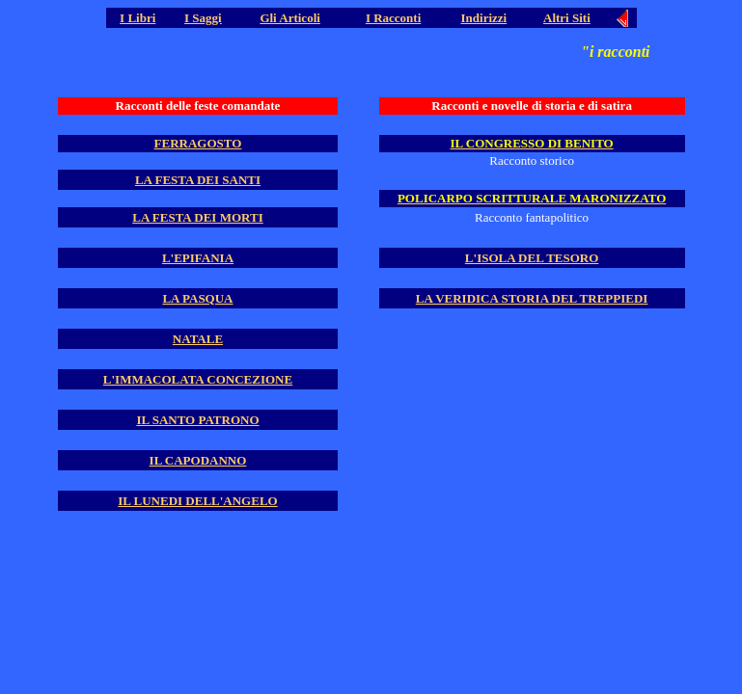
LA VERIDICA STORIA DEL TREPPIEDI (532, 298)
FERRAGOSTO (198, 143)
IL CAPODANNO (198, 460)
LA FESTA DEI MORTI (197, 217)
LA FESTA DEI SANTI (198, 180)
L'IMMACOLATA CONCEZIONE (197, 379)
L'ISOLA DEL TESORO (532, 258)
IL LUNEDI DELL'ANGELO (197, 501)
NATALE (198, 339)
